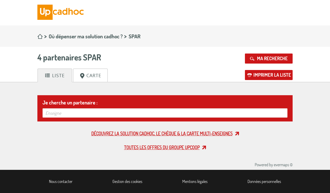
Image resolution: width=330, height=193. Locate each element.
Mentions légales (195, 181)
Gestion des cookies (127, 181)
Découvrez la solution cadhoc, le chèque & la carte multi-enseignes (162, 133)
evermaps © (283, 164)
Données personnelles (264, 181)
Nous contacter (60, 181)
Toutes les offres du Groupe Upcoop (162, 147)
